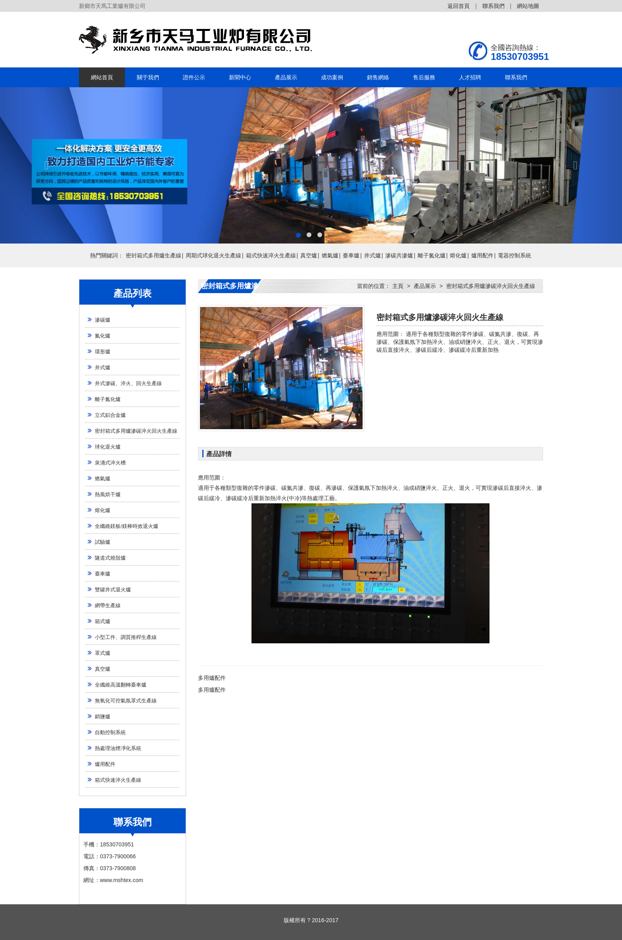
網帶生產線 (108, 605)
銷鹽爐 (102, 716)
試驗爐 (102, 542)
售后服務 (424, 77)
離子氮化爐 (431, 255)
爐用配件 (482, 255)
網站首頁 (102, 77)
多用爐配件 (212, 678)
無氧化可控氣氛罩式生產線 (126, 701)
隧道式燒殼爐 (110, 558)
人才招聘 (470, 77)
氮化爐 (102, 336)
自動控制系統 (110, 732)
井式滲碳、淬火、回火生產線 (128, 383)
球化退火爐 (108, 447)
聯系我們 (493, 6)
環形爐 (102, 352)
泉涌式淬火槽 (110, 463)
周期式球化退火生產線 (213, 255)
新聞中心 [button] (240, 77)
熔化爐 (458, 255)
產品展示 (425, 286)
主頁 (397, 286)
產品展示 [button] (286, 77)
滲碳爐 (102, 320)
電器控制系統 (514, 255)
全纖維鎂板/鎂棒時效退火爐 (126, 526)
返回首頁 (458, 6)
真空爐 (308, 255)
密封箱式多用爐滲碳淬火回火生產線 (136, 431)
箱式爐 (102, 621)
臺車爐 (351, 255)
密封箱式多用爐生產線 (153, 255)
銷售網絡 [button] (378, 77)
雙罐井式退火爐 (113, 590)
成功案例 (332, 77)
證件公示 (194, 77)
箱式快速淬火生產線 (271, 255)
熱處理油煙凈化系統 (118, 748)
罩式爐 (102, 653)
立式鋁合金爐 (110, 415)
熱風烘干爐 (108, 494)
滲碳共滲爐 (399, 255)
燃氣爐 (330, 255)
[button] (46, 165)
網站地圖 (528, 6)
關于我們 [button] (148, 77)
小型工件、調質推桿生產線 (126, 637)
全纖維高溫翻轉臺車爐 (120, 685)
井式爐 (372, 255)
